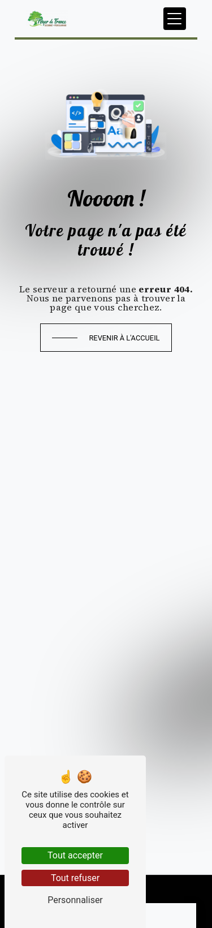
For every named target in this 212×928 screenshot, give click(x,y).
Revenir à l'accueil (124, 338)
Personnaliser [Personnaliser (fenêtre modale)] (75, 900)
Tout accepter (75, 855)
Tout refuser (75, 878)
